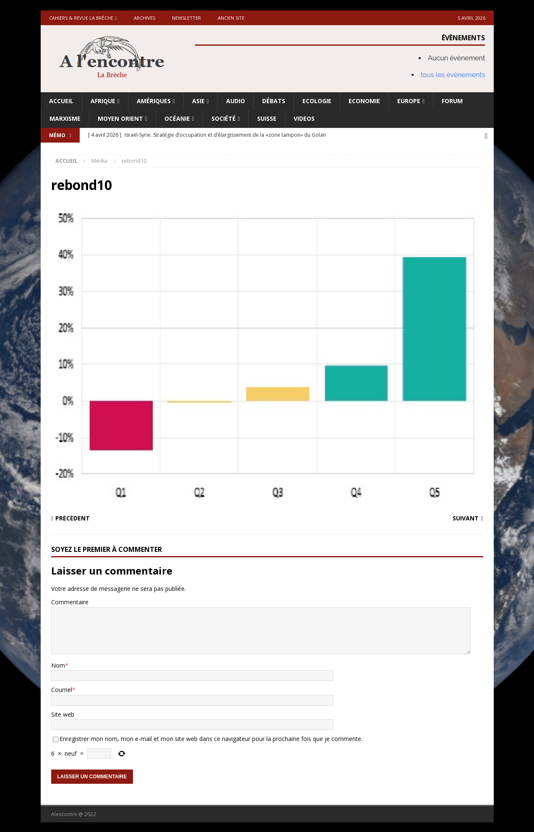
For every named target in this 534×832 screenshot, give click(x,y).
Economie (364, 101)
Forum (452, 101)
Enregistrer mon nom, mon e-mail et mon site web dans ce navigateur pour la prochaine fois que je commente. (211, 738)
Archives (144, 18)
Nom (58, 664)
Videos (304, 118)
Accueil (61, 101)
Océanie (177, 118)
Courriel (61, 689)
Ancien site (231, 18)
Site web (62, 714)
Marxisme (65, 118)
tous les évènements (453, 75)
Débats (273, 101)
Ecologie (316, 101)
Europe (408, 101)
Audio (235, 101)
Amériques (154, 101)
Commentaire (70, 601)
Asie (198, 101)
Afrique (103, 101)
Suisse (266, 118)
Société (223, 118)
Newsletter (186, 18)
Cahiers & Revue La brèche (81, 18)
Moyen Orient (120, 118)
